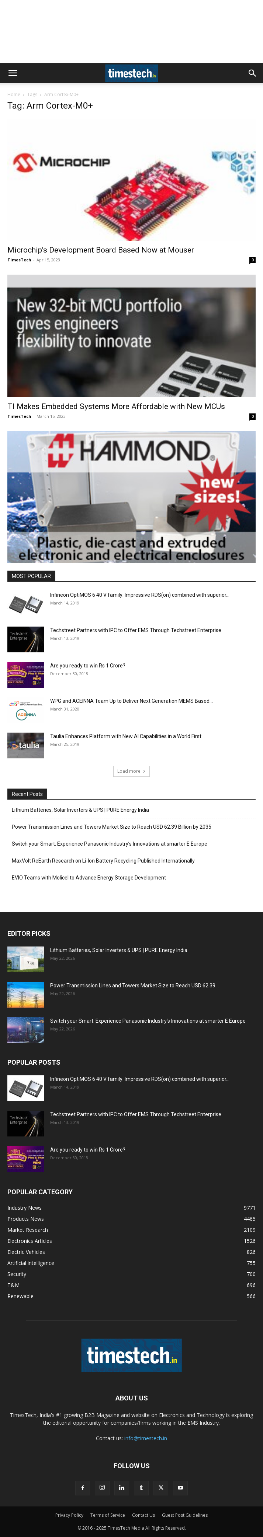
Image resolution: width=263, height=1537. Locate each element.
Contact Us (143, 1515)
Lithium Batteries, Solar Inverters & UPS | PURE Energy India (80, 810)
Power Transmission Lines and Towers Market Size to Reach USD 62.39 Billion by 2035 (111, 827)
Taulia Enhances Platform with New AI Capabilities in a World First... (127, 736)
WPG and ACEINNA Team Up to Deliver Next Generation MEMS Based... (131, 701)
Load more (131, 771)
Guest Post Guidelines (185, 1515)
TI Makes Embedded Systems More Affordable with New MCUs (116, 406)
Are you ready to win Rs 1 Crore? (87, 666)
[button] (12, 73)
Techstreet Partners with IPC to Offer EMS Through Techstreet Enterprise (135, 630)
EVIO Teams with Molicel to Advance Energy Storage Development (89, 878)
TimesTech (19, 259)
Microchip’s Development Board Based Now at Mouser (100, 250)
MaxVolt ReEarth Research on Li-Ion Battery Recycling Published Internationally (103, 861)
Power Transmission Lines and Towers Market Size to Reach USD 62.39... (134, 985)
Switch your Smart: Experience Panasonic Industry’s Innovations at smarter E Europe (109, 844)
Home (13, 94)
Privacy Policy (69, 1515)
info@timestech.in (145, 1438)
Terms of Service (107, 1515)
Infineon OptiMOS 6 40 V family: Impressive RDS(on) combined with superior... (139, 595)
